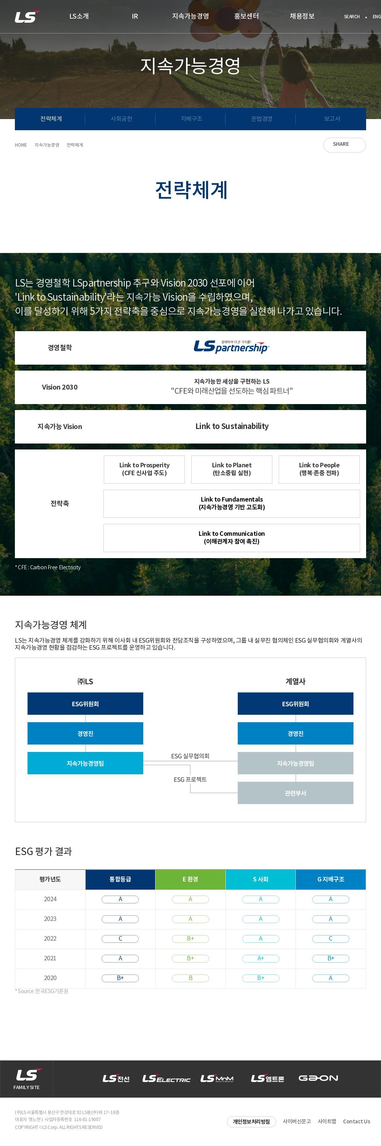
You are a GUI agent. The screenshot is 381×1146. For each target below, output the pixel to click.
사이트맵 (327, 1121)
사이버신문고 (297, 1121)
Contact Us (356, 1121)
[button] (364, 1079)
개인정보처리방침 (251, 1122)
